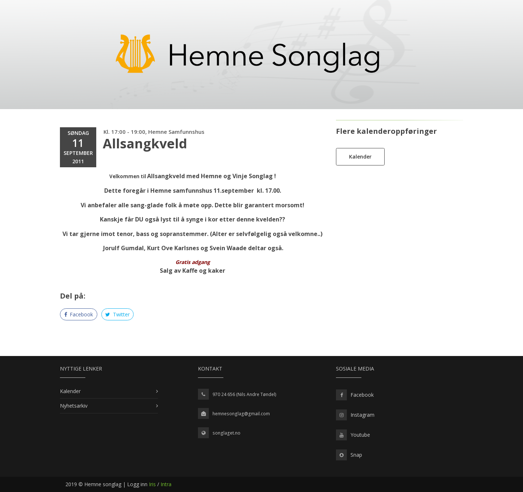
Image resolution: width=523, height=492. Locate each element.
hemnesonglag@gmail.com (241, 414)
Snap (356, 454)
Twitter (117, 314)
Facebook (78, 314)
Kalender (360, 156)
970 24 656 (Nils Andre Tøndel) (244, 394)
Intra (166, 484)
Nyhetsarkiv (74, 405)
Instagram (362, 414)
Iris (152, 484)
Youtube (360, 434)
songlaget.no (226, 433)
